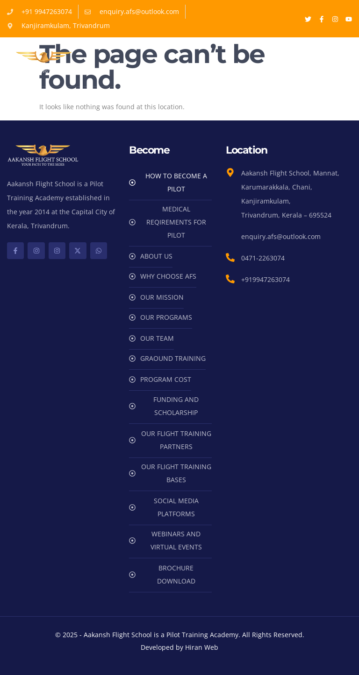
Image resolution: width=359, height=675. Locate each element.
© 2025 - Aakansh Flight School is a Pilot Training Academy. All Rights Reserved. (179, 634)
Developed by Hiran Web (179, 647)
